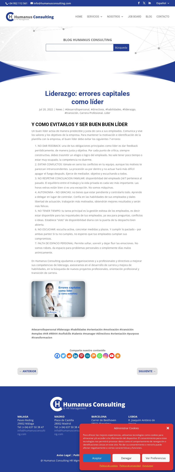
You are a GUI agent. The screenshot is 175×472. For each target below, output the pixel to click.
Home (79, 16)
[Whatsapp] (99, 355)
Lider (107, 113)
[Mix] (93, 355)
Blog (149, 16)
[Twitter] (63, 355)
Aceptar (97, 458)
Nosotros (113, 16)
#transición (71, 113)
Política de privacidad (130, 465)
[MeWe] (87, 355)
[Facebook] (57, 355)
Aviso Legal (64, 455)
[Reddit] (69, 355)
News (59, 109)
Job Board (134, 16)
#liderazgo (129, 109)
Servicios (93, 16)
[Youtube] (111, 355)
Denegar (126, 458)
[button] (168, 428)
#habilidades (113, 109)
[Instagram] (105, 355)
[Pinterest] (81, 355)
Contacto (162, 16)
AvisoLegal (147, 465)
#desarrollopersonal (77, 109)
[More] (117, 355)
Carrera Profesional (91, 113)
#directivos (97, 109)
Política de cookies (109, 465)
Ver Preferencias (156, 458)
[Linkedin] (75, 355)
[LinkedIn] (149, 4)
